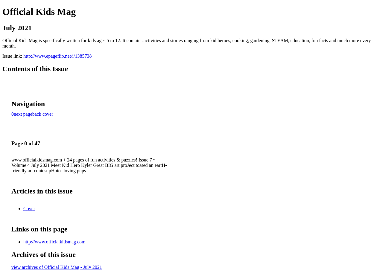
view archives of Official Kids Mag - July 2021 (56, 267)
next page (23, 114)
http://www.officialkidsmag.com (54, 241)
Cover (29, 208)
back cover (42, 114)
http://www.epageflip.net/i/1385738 (57, 56)
